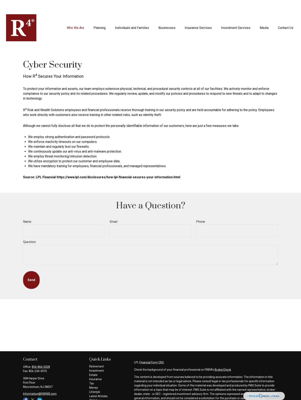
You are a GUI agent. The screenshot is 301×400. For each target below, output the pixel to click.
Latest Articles (98, 384)
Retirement (96, 354)
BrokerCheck (223, 357)
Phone (200, 209)
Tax (91, 371)
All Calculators (98, 392)
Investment (96, 358)
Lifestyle (94, 379)
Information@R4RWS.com (40, 381)
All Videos (95, 388)
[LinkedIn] (39, 388)
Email (113, 209)
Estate (93, 362)
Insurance (95, 367)
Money (93, 375)
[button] (75, 15)
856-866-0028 (41, 354)
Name (27, 209)
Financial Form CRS (151, 350)
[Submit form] (31, 268)
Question (29, 230)
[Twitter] (32, 388)
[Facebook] (26, 388)
